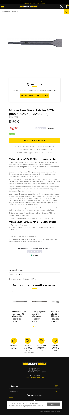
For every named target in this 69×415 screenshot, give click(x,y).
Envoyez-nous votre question (34, 96)
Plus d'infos (27, 407)
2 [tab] (35, 326)
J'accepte (54, 404)
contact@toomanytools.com (34, 377)
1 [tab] (33, 326)
